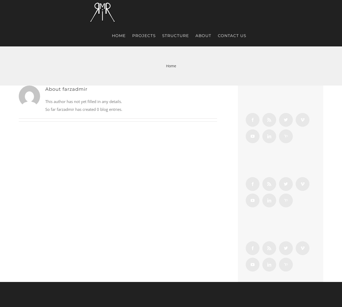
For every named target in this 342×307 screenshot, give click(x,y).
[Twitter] (286, 120)
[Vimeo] (302, 120)
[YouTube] (252, 136)
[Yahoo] (286, 136)
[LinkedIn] (269, 136)
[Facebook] (252, 120)
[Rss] (269, 120)
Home (171, 65)
